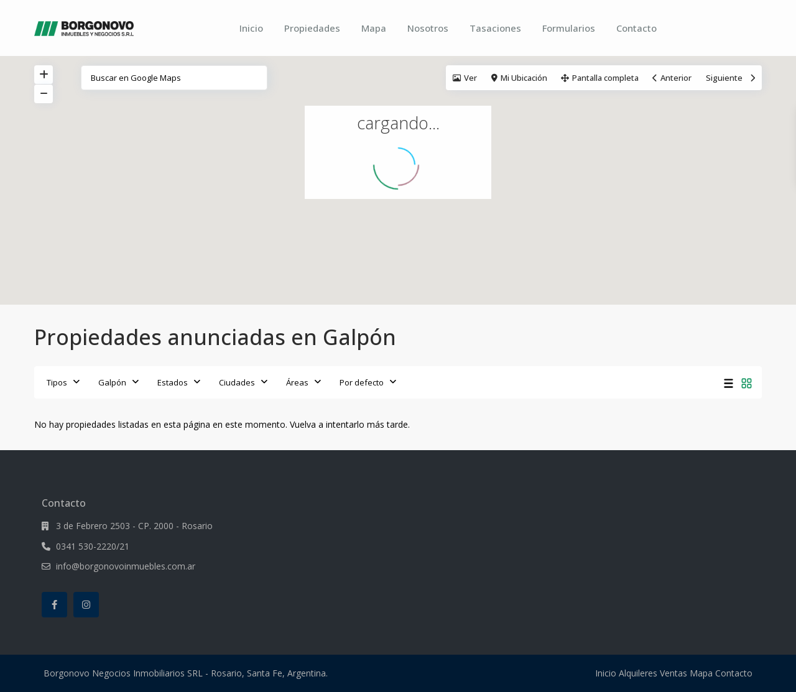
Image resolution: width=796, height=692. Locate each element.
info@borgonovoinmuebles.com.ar (125, 566)
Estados (172, 382)
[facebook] (54, 604)
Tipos (57, 382)
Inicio (251, 28)
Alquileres (638, 673)
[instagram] (86, 604)
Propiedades (312, 28)
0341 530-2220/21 (92, 546)
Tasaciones (495, 28)
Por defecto (362, 382)
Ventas (673, 673)
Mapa (373, 28)
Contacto (636, 28)
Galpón (112, 382)
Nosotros (427, 28)
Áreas (297, 382)
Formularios (568, 28)
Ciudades (237, 382)
